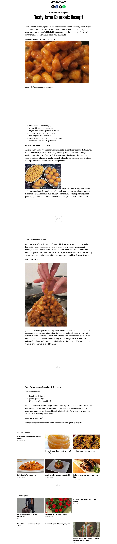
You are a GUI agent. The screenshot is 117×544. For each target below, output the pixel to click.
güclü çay (73, 345)
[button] (18, 2)
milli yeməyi (75, 26)
